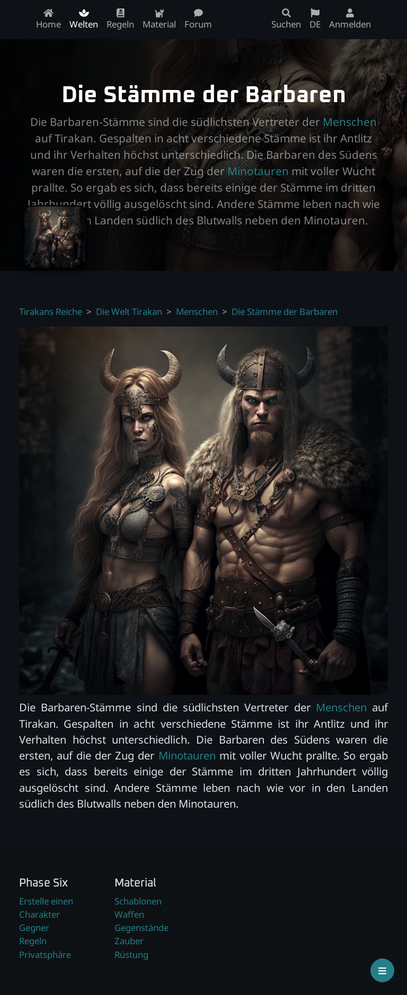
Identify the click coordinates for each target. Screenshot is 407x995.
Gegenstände (141, 927)
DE (315, 19)
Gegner (34, 927)
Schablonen (138, 901)
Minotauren (258, 171)
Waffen (129, 914)
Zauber (129, 941)
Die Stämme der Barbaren (285, 311)
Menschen (350, 121)
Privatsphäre (45, 954)
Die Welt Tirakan (129, 311)
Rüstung (131, 954)
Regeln (33, 941)
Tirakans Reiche (50, 311)
